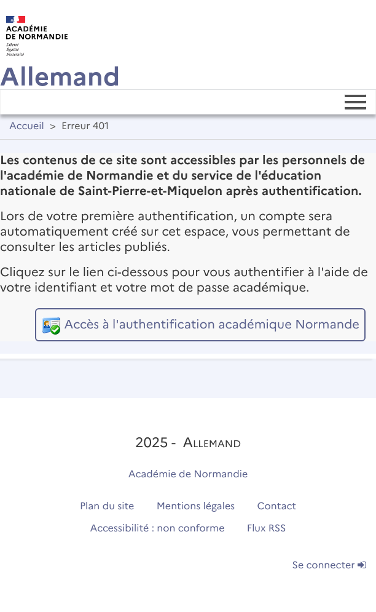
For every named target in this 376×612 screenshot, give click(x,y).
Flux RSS (266, 529)
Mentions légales (196, 506)
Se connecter (329, 565)
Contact (277, 506)
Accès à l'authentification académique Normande (211, 324)
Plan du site (107, 506)
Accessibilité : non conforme (157, 529)
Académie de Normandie (188, 474)
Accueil (26, 126)
